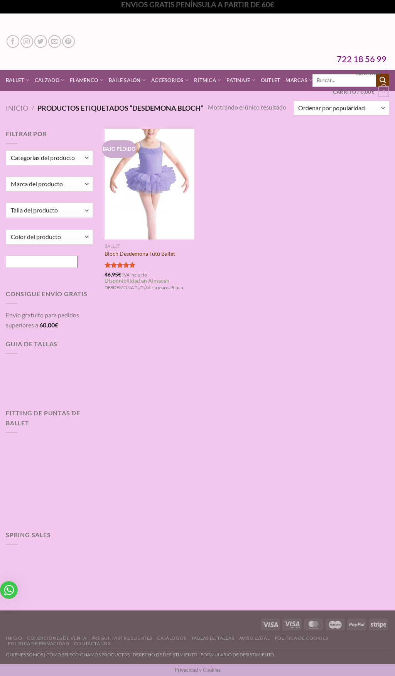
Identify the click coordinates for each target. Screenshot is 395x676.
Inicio (17, 108)
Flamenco (86, 80)
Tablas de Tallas (212, 638)
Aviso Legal (254, 638)
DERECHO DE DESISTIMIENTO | (167, 654)
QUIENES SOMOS (24, 654)
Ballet (17, 80)
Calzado (49, 80)
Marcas (298, 80)
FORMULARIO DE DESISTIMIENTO (237, 654)
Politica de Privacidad (38, 643)
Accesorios (170, 80)
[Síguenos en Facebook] (13, 41)
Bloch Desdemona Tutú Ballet (140, 253)
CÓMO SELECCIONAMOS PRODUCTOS (88, 654)
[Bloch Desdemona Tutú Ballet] (149, 184)
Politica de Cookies (301, 638)
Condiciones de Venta (56, 638)
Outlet (270, 80)
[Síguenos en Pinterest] (68, 41)
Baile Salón (127, 80)
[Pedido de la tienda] (341, 108)
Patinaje (240, 80)
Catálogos (171, 638)
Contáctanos (92, 643)
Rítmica (207, 80)
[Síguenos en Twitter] (40, 41)
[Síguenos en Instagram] (26, 41)
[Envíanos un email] (54, 41)
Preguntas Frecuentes (121, 638)
